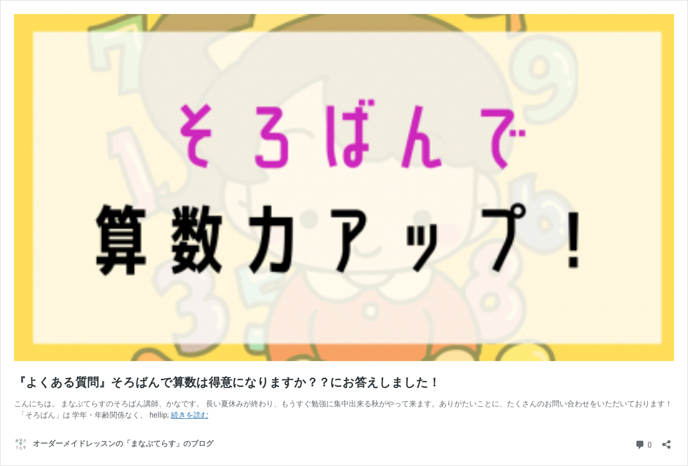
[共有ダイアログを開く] (666, 441)
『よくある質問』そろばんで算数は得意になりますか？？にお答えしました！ (227, 382)
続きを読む (190, 415)
